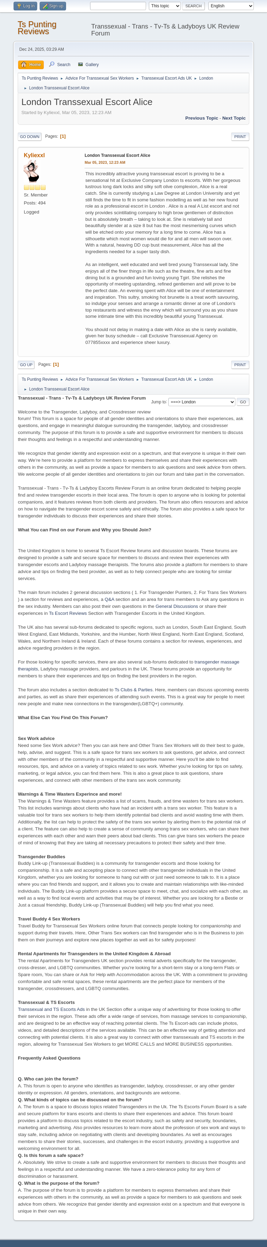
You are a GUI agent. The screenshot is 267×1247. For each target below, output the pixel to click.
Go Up (26, 365)
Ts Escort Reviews (68, 613)
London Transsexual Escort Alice (117, 155)
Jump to (158, 401)
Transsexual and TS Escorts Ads (51, 1009)
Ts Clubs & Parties (134, 689)
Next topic (233, 118)
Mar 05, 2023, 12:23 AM (104, 162)
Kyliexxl (34, 155)
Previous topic (201, 118)
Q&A (109, 599)
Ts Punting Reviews (36, 27)
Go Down (29, 137)
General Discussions (177, 606)
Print (240, 137)
